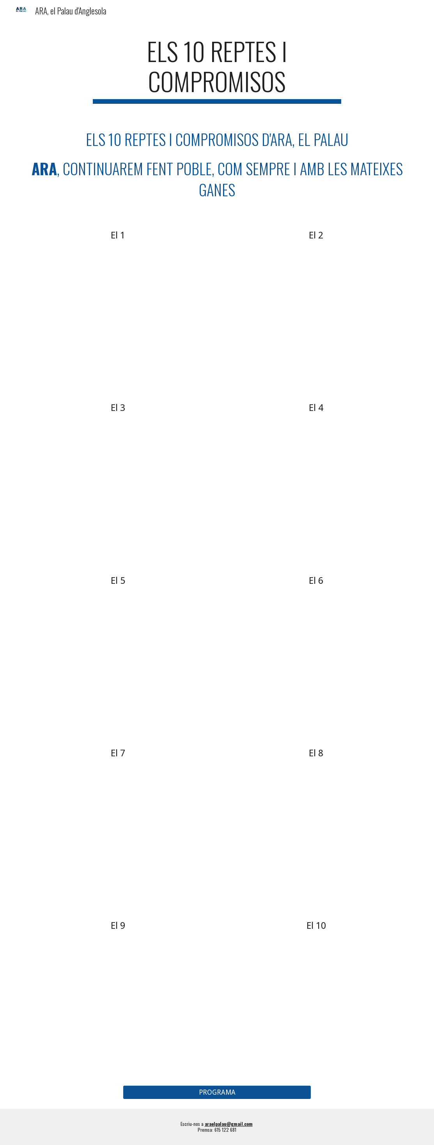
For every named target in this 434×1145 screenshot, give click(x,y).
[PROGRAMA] (217, 1092)
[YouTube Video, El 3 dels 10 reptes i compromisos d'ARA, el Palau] (118, 485)
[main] (217, 70)
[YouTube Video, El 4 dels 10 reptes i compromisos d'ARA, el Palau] (316, 485)
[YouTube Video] (118, 658)
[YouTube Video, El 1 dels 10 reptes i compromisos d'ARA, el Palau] (118, 313)
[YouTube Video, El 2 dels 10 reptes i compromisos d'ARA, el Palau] (316, 313)
